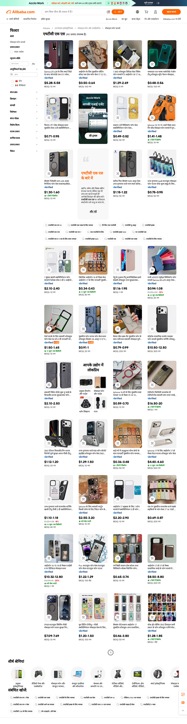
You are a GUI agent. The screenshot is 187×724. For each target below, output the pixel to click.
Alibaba (46, 28)
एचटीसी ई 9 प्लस (147, 704)
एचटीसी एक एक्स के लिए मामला (80, 225)
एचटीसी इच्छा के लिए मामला (158, 697)
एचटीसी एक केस (87, 697)
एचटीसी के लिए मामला (152, 239)
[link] (183, 694)
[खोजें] (118, 11)
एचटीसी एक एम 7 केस (19, 697)
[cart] (147, 12)
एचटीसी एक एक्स (129, 239)
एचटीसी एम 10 (108, 697)
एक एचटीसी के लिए (95, 232)
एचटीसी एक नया (52, 232)
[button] (108, 12)
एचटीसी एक (110, 239)
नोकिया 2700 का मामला (131, 697)
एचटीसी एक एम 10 (53, 225)
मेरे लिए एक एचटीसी (107, 225)
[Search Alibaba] (74, 12)
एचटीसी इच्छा (148, 225)
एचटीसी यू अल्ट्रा (129, 225)
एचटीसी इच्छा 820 (90, 239)
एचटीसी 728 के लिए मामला (21, 711)
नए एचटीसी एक (139, 232)
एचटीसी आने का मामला (44, 704)
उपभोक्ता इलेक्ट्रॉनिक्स (64, 28)
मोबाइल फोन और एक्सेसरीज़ (89, 28)
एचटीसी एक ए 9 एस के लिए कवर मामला (60, 239)
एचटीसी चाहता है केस (125, 704)
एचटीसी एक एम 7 (73, 232)
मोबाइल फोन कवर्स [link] (112, 28)
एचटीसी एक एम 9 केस (19, 704)
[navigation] (23, 341)
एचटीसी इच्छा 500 (118, 232)
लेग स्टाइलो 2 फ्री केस (47, 711)
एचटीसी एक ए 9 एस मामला (99, 704)
